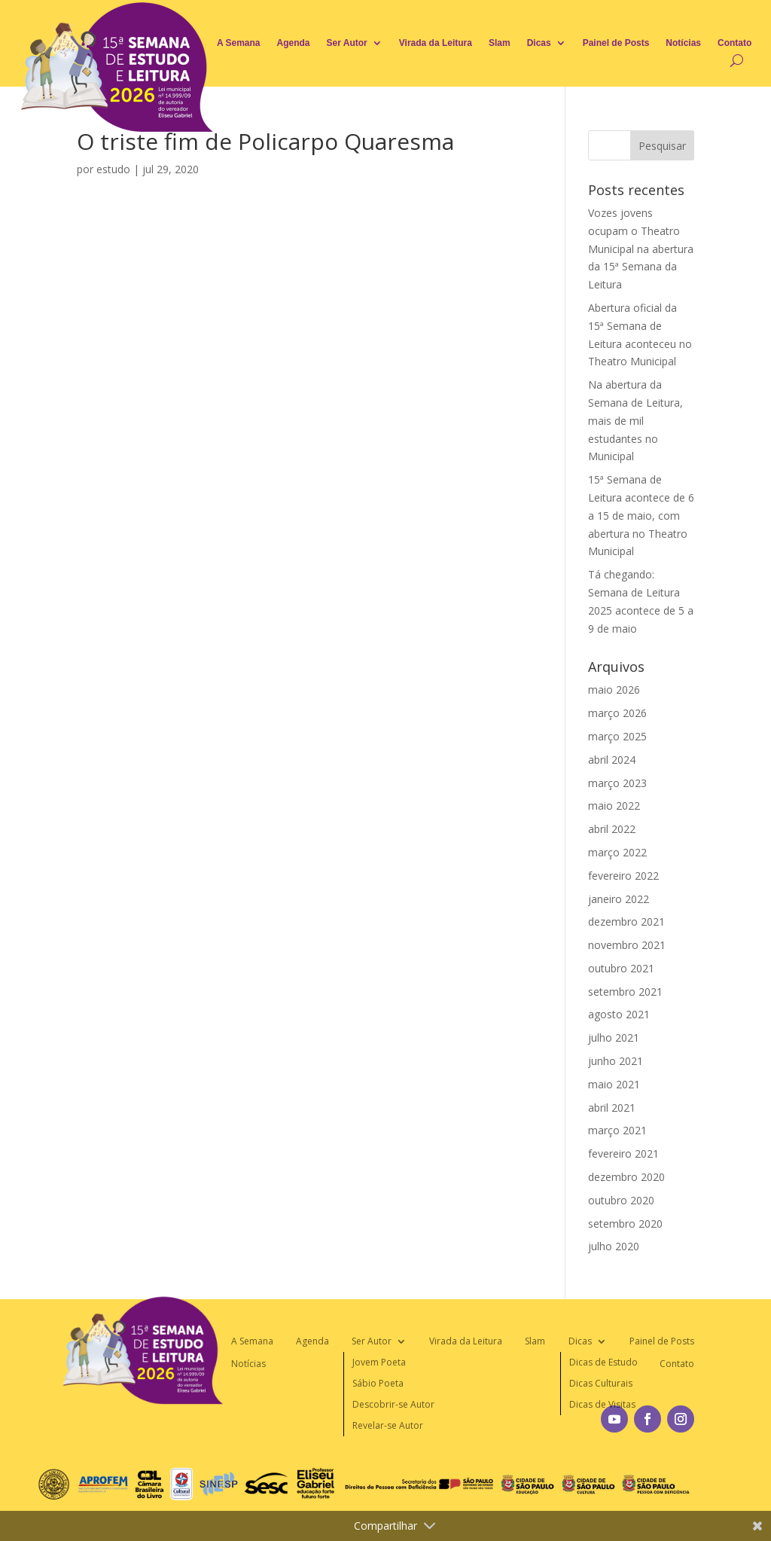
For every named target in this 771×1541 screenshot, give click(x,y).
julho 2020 (613, 1246)
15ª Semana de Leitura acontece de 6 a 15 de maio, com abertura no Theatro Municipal (641, 515)
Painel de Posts (616, 43)
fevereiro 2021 (623, 1153)
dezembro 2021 (626, 921)
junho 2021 (615, 1061)
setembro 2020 (625, 1223)
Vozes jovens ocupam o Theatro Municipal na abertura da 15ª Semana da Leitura (640, 248)
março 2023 (617, 783)
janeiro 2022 (618, 899)
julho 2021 (613, 1037)
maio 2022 (614, 805)
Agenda (293, 43)
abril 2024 (611, 759)
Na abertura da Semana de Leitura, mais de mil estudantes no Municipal (635, 420)
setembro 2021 (625, 991)
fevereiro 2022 (623, 875)
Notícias (683, 43)
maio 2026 (614, 689)
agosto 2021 (619, 1014)
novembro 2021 (627, 945)
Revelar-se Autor (387, 1425)
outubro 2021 (621, 968)
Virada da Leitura (435, 43)
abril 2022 (611, 829)
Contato (734, 43)
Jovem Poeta (379, 1362)
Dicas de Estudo (603, 1362)
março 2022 (617, 852)
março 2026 (617, 713)
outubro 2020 (621, 1200)
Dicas (539, 43)
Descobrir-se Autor (393, 1404)
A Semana (239, 43)
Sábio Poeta (378, 1383)
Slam (499, 43)
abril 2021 (611, 1107)
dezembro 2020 (626, 1177)
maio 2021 (614, 1084)
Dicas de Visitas (602, 1404)
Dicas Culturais (600, 1383)
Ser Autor (347, 43)
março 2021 (617, 1130)
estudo (113, 169)
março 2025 (617, 736)
